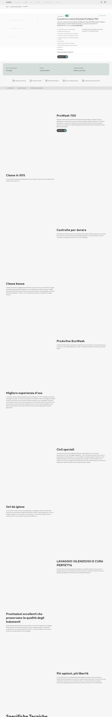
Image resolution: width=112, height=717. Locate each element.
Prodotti (25, 2)
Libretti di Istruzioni (62, 689)
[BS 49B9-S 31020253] (30, 35)
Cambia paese (102, 711)
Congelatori (9, 692)
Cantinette (9, 695)
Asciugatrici (9, 680)
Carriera (59, 675)
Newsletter (60, 680)
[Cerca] (105, 2)
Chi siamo (57, 2)
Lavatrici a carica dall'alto (13, 675)
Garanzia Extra (61, 695)
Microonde (34, 672)
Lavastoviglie (9, 683)
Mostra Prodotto (11, 639)
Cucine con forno (36, 677)
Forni (32, 670)
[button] (19, 347)
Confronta (102, 16)
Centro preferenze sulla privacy (87, 707)
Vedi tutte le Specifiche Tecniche (66, 52)
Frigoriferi (9, 690)
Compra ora (61, 57)
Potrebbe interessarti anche (36, 88)
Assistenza (38, 2)
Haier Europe (60, 670)
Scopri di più (61, 115)
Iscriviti (102, 656)
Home (7, 6)
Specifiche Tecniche (22, 88)
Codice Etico (60, 677)
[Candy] (9, 2)
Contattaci (60, 672)
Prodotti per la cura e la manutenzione (67, 697)
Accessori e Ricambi (48, 2)
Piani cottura (34, 675)
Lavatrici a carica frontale (15, 6)
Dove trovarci (60, 683)
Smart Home (17, 2)
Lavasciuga (9, 678)
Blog (32, 2)
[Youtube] (7, 663)
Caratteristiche (10, 88)
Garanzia (59, 692)
